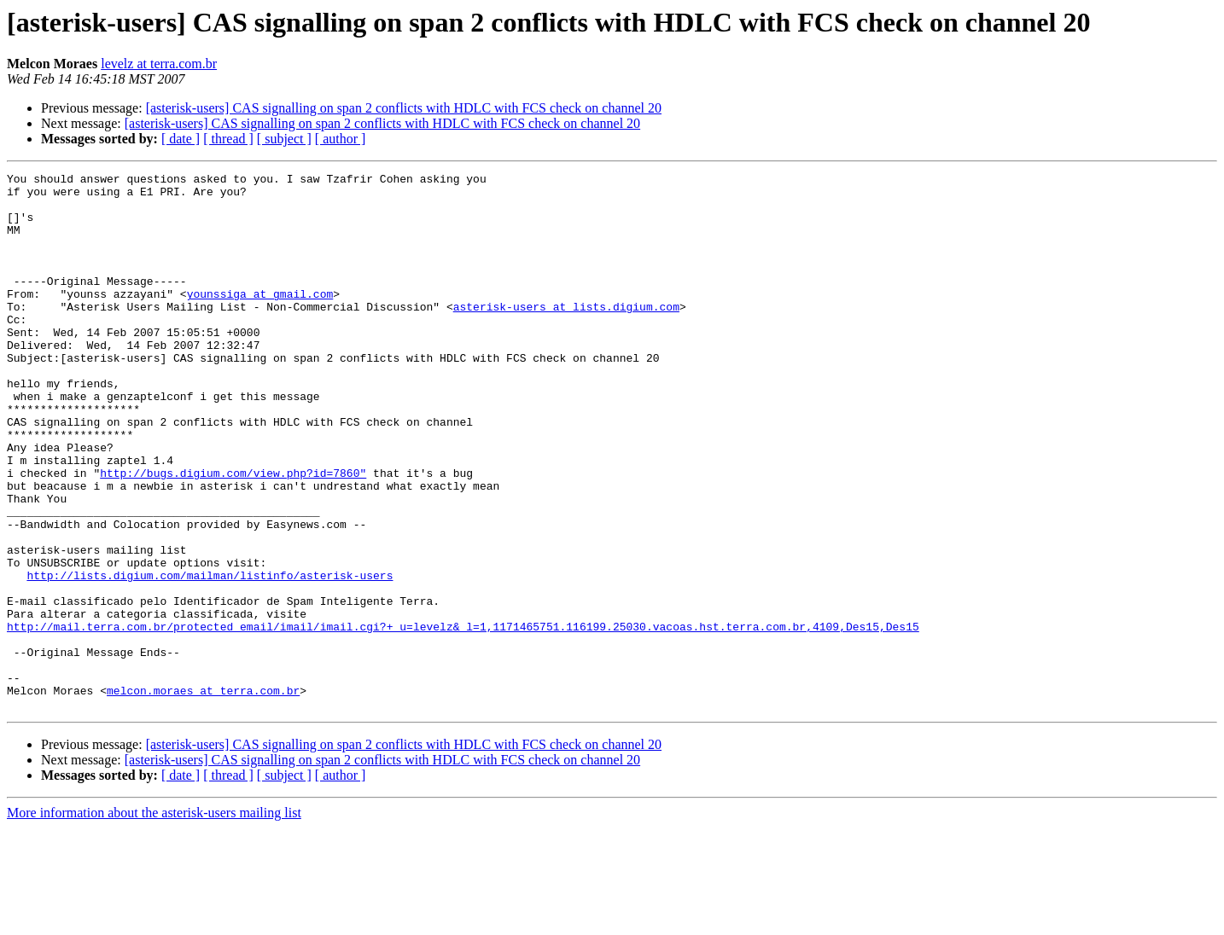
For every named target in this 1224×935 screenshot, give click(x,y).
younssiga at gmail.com (260, 319)
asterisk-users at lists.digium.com (566, 334)
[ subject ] (284, 138)
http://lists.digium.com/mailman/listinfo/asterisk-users (209, 657)
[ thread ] (228, 138)
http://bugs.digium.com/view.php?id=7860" (233, 534)
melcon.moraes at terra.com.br (203, 795)
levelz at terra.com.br (159, 63)
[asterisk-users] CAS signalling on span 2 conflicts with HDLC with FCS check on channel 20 (404, 108)
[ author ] (340, 138)
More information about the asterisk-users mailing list (154, 920)
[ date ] (180, 138)
